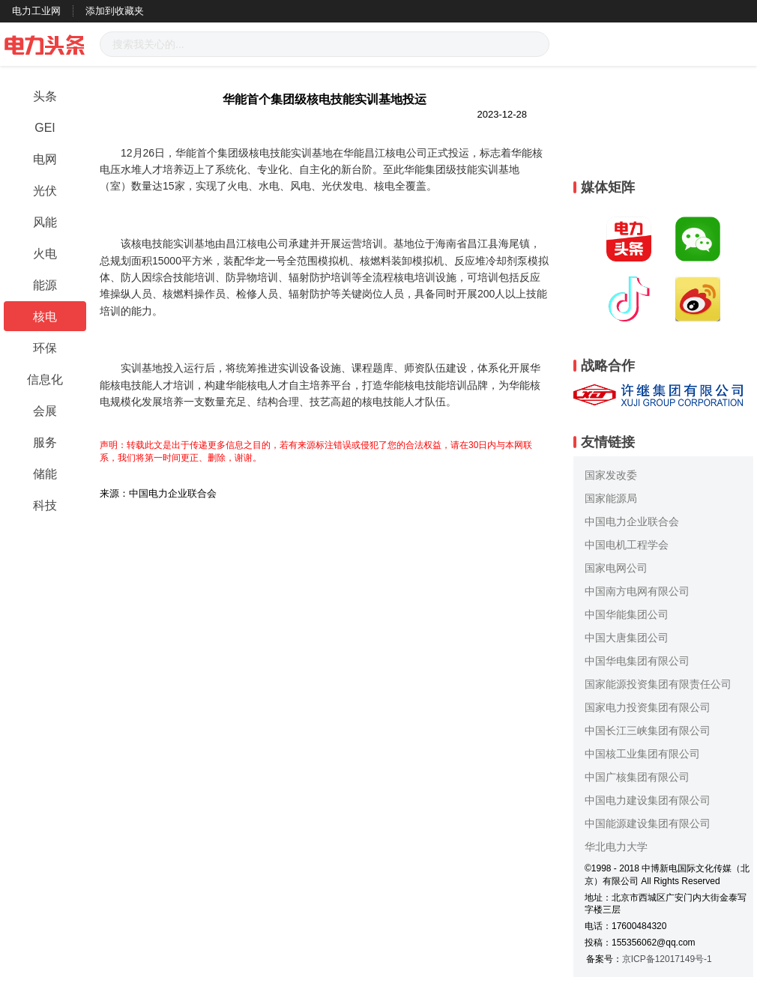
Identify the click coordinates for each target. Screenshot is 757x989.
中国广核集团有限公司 (637, 777)
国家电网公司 (616, 568)
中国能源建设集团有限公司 (648, 823)
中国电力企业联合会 (632, 521)
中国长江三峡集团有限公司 (648, 731)
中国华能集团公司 (627, 614)
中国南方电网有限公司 (637, 591)
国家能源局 (611, 498)
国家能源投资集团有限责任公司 (658, 684)
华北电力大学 (616, 847)
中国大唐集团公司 (627, 638)
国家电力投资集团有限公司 (648, 707)
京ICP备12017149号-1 (667, 959)
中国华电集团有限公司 (637, 661)
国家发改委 (611, 475)
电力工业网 (36, 10)
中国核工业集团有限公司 (642, 754)
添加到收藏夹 (114, 10)
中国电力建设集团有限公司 (648, 800)
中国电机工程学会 (627, 545)
